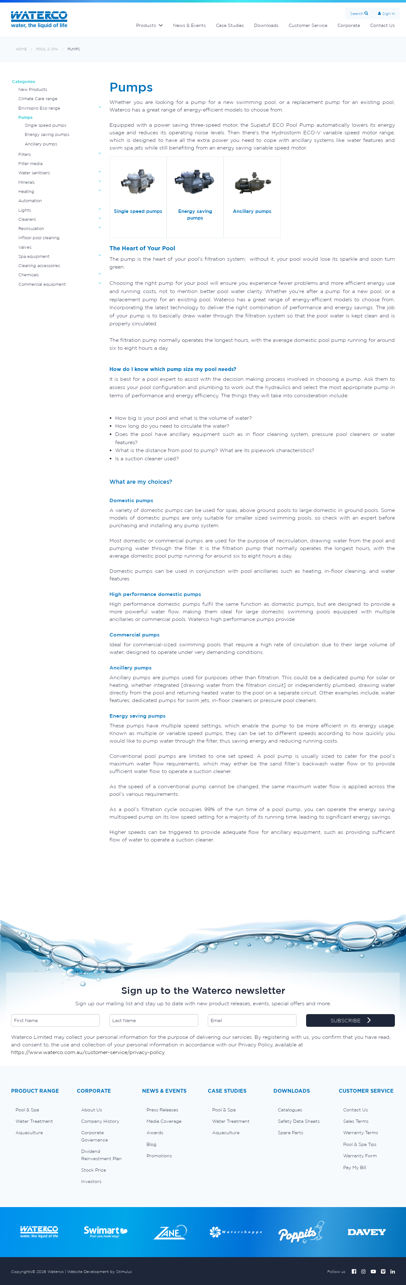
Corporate (348, 25)
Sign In (388, 13)
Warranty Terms (360, 1132)
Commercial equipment (42, 284)
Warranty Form (360, 1155)
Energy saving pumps (47, 134)
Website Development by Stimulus (99, 1271)
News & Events (189, 25)
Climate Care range (37, 98)
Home (21, 49)
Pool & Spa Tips (360, 1144)
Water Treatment (34, 1121)
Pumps (74, 49)
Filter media (30, 163)
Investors (91, 1181)
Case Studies (230, 25)
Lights (24, 210)
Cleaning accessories (39, 265)
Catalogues (290, 1109)
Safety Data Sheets (299, 1121)
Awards (155, 1132)
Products (146, 25)
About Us (91, 1109)
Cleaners (27, 219)
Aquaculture (29, 1132)
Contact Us (382, 25)
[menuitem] (39, 1110)
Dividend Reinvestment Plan (101, 1155)
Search (356, 13)
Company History (100, 1121)
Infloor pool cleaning (39, 237)
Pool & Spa (47, 49)
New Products (32, 89)
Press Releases (162, 1109)
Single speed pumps (45, 125)
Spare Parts (290, 1132)
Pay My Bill (354, 1167)
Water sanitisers (34, 172)
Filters (24, 154)
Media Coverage (164, 1121)
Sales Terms (356, 1121)
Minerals (26, 182)
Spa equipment (33, 256)
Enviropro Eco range (39, 108)
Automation (30, 200)
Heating (26, 191)
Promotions (159, 1155)
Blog (151, 1144)
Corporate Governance (94, 1136)
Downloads (266, 25)
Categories (23, 81)
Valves (24, 247)
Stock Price (93, 1170)
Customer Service (308, 25)
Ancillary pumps (41, 144)
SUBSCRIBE (351, 1021)
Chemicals (28, 274)
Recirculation (31, 228)
